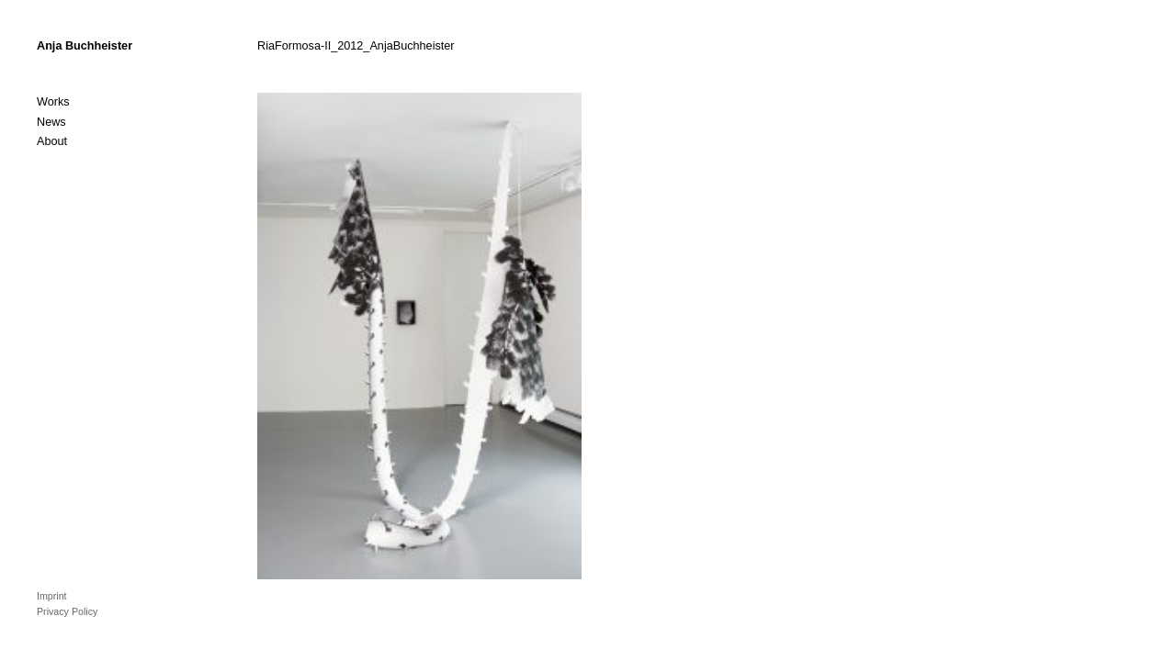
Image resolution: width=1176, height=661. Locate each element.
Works (53, 101)
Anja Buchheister (84, 45)
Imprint (52, 595)
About (52, 141)
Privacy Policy (67, 611)
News (51, 122)
